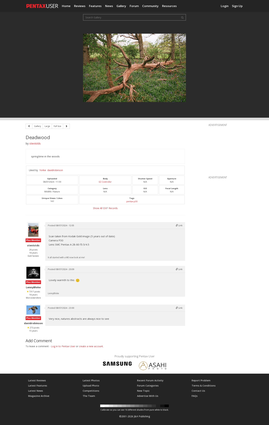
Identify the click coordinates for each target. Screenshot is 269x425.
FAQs (194, 396)
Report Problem (201, 380)
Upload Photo (91, 385)
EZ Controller (105, 181)
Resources (169, 6)
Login (225, 6)
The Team (89, 396)
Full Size (57, 126)
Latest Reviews (37, 380)
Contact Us (198, 390)
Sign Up (237, 6)
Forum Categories (148, 385)
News (109, 6)
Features (95, 6)
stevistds (35, 143)
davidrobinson (55, 170)
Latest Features (37, 385)
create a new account (91, 346)
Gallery (121, 6)
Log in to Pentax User (63, 346)
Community (150, 6)
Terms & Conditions (203, 385)
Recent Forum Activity (150, 380)
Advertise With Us (147, 396)
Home (66, 6)
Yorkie (42, 170)
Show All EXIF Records (105, 208)
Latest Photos (91, 380)
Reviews (79, 6)
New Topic (143, 390)
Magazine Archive (38, 396)
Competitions (91, 390)
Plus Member (33, 240)
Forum (134, 6)
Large (47, 126)
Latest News (35, 390)
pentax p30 (131, 201)
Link (179, 225)
